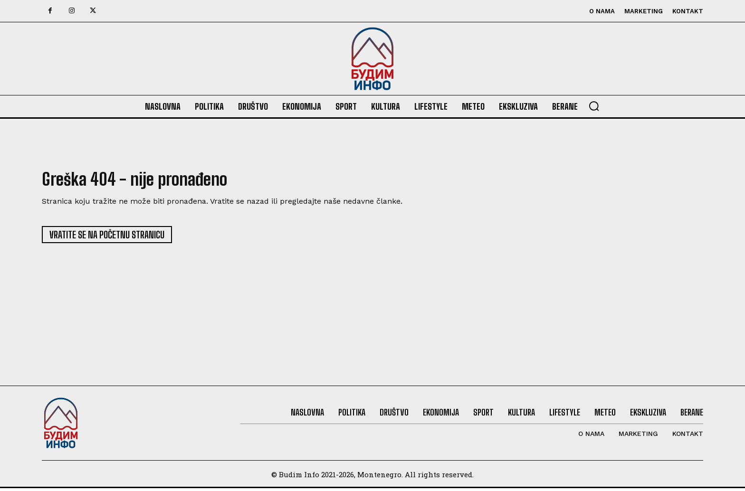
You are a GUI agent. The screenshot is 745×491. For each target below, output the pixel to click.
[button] (594, 105)
